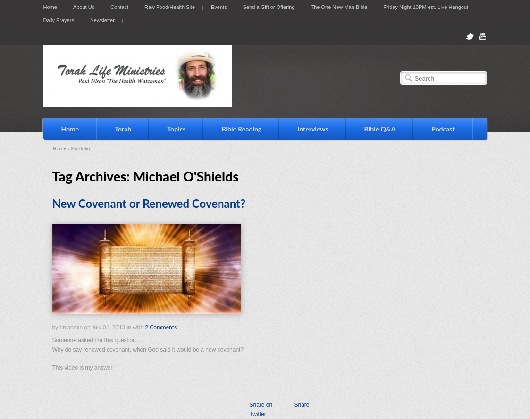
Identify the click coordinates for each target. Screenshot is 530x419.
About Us (83, 7)
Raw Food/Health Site (169, 7)
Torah (123, 129)
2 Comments (161, 326)
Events (219, 7)
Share (301, 405)
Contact (119, 7)
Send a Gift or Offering (269, 7)
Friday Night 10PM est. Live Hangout (425, 7)
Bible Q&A (380, 129)
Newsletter (102, 20)
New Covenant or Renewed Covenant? (149, 203)
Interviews (312, 129)
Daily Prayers (58, 20)
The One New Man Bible (339, 7)
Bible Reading (241, 129)
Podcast (443, 129)
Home (50, 7)
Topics (176, 129)
